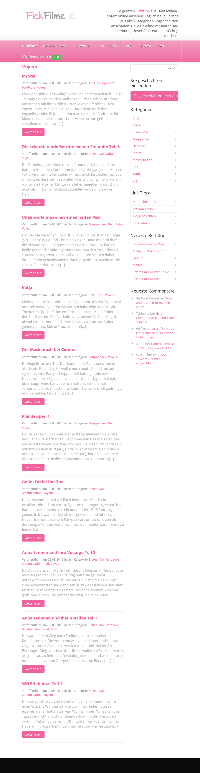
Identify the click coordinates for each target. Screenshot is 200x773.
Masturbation (32, 493)
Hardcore (28, 87)
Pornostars (108, 46)
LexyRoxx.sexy (143, 209)
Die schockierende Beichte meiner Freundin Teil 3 (71, 147)
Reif (111, 224)
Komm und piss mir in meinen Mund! (155, 302)
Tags (128, 46)
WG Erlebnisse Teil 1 (42, 684)
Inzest (137, 153)
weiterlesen (33, 132)
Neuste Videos (55, 46)
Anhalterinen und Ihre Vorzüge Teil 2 (58, 552)
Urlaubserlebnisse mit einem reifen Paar (61, 217)
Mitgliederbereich (41, 57)
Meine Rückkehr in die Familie (149, 254)
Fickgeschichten (144, 216)
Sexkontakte (141, 223)
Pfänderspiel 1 (36, 416)
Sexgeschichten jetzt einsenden (156, 95)
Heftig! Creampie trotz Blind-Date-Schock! (155, 317)
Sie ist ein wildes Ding (149, 244)
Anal (92, 83)
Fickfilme (143, 11)
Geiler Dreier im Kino (42, 482)
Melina (138, 265)
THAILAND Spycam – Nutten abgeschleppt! (151, 359)
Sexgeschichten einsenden (161, 762)
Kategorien (83, 46)
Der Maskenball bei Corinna (49, 349)
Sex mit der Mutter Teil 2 (151, 272)
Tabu (109, 154)
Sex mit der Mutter (146, 279)
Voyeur (42, 87)
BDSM (137, 125)
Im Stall (29, 76)
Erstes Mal (96, 154)
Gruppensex (106, 83)
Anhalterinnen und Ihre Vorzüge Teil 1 (60, 618)
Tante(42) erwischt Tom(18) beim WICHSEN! (156, 346)
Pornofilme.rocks (145, 202)
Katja (27, 288)
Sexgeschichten (151, 46)
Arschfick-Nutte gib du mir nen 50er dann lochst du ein (155, 333)
